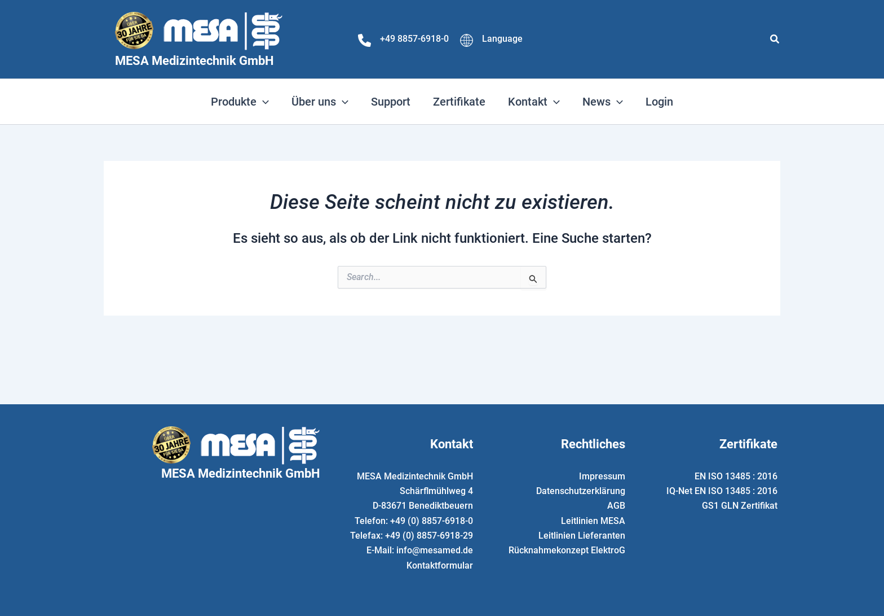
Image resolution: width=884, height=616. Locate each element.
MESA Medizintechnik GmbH (194, 61)
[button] (775, 39)
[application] (263, 101)
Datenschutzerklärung (580, 491)
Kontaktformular (439, 565)
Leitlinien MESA (593, 520)
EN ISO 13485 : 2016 (736, 475)
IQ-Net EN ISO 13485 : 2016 (721, 491)
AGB (616, 505)
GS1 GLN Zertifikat (739, 505)
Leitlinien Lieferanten (581, 535)
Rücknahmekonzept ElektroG (567, 550)
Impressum (602, 475)
